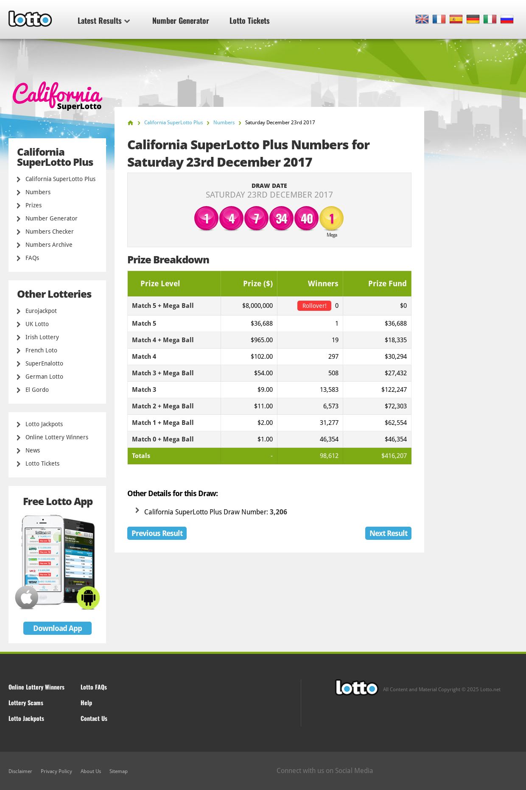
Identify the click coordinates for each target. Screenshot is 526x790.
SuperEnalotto (44, 363)
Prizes (33, 205)
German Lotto (44, 376)
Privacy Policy (56, 771)
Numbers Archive (49, 244)
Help (86, 702)
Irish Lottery (42, 337)
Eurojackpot (41, 310)
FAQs (32, 257)
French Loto (41, 350)
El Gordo (37, 389)
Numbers (37, 192)
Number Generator (180, 20)
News (32, 450)
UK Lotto (37, 324)
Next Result (388, 533)
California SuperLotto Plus (60, 179)
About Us (91, 771)
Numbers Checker (49, 231)
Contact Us (94, 718)
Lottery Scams (25, 702)
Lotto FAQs (94, 686)
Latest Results (104, 20)
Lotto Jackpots (44, 424)
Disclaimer (20, 771)
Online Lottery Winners (56, 437)
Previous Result (157, 533)
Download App (57, 628)
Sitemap (118, 771)
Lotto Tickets (249, 20)
